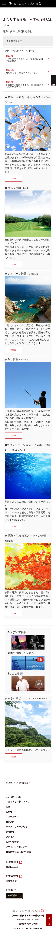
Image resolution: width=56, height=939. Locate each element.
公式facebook (12, 867)
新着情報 (10, 832)
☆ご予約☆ (53, 80)
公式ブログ (11, 881)
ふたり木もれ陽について (17, 801)
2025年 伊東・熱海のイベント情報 (22, 73)
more (13, 178)
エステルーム (12, 817)
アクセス (10, 837)
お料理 (9, 812)
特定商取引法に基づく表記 (18, 852)
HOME (3, 41)
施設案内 (10, 822)
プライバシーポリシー (16, 847)
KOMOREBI (12, 862)
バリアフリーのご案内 (16, 827)
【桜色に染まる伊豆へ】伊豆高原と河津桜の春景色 (24, 60)
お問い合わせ (12, 842)
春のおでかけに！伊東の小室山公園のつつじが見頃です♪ (24, 86)
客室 (8, 807)
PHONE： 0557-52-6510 (28, 920)
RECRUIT (11, 890)
